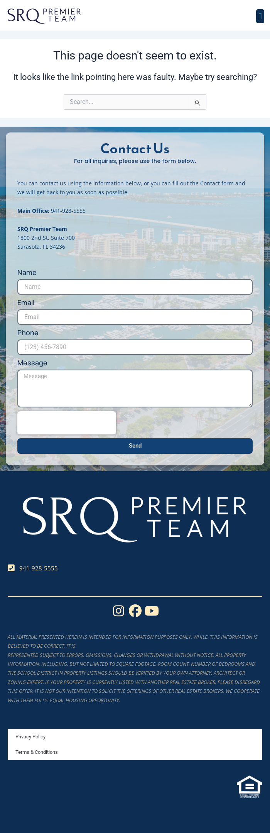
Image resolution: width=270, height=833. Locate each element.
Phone (28, 333)
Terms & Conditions (36, 752)
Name (27, 272)
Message (32, 363)
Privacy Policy (30, 737)
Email (25, 303)
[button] (260, 16)
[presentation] (66, 422)
